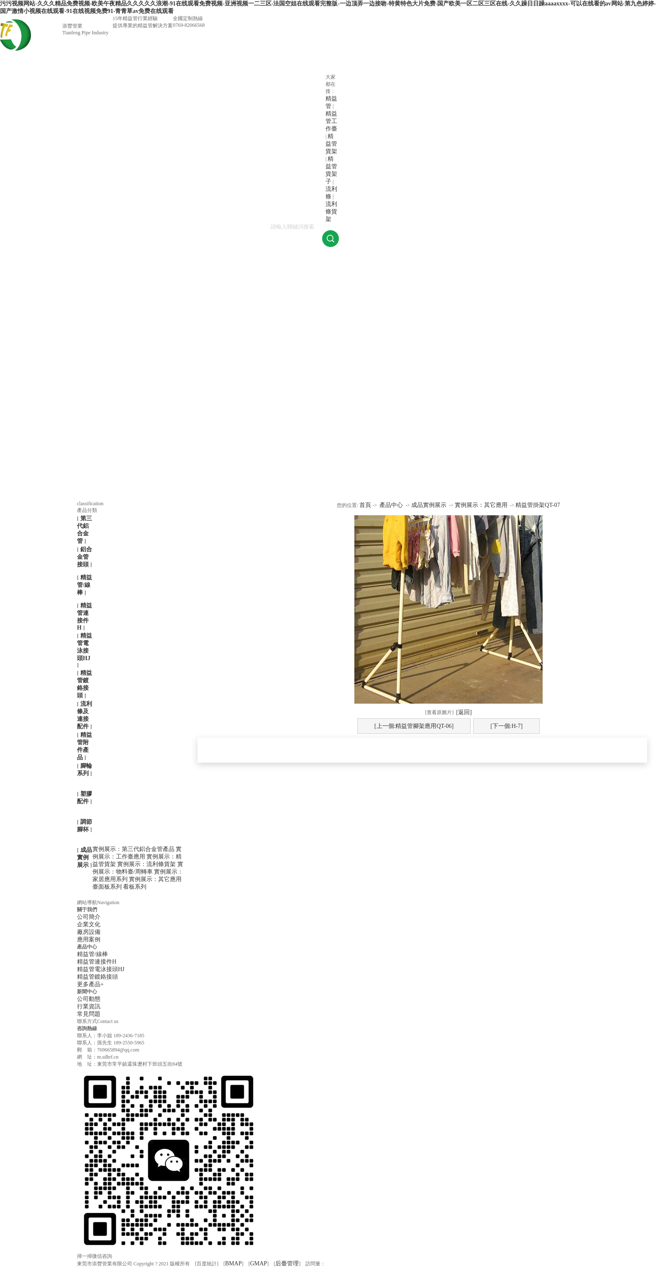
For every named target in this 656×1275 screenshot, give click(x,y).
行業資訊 (88, 1006)
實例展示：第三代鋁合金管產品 (134, 849)
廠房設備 (88, 932)
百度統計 (207, 1264)
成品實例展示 (84, 857)
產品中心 (391, 505)
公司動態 (88, 999)
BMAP (233, 1263)
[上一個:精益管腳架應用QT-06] (414, 726)
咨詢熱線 (87, 1028)
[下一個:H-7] (506, 726)
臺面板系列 (107, 887)
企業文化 (88, 924)
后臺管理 (287, 1263)
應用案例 (88, 939)
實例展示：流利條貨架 (147, 864)
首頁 (365, 505)
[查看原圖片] (439, 712)
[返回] (464, 712)
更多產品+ (90, 984)
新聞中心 (87, 992)
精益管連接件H (96, 962)
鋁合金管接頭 (84, 557)
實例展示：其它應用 (155, 879)
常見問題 (88, 1014)
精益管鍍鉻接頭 (97, 977)
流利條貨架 (331, 211)
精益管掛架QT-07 (537, 505)
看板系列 (134, 887)
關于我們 (87, 910)
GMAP (258, 1263)
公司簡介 (88, 917)
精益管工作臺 (331, 121)
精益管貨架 (331, 143)
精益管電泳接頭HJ (101, 969)
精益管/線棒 (84, 585)
